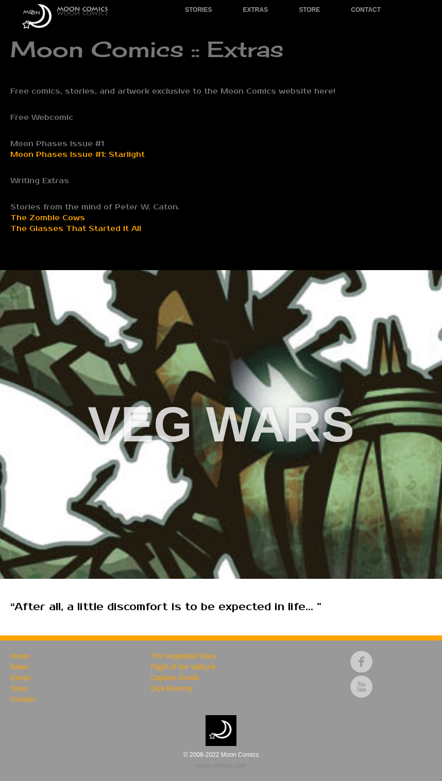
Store (309, 9)
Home (19, 656)
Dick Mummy (172, 688)
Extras (255, 9)
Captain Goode (175, 677)
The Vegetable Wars (183, 656)
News (19, 667)
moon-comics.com (221, 765)
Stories (198, 9)
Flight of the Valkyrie (183, 667)
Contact (366, 9)
